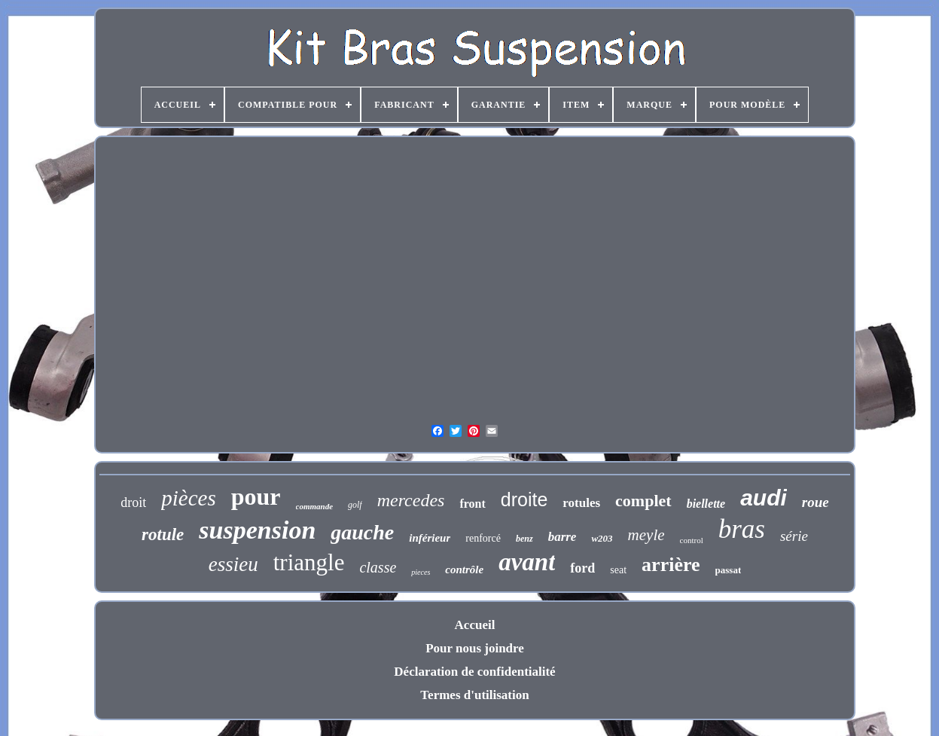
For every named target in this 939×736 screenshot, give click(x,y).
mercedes (411, 500)
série (794, 536)
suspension (257, 530)
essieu (233, 564)
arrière (671, 565)
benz (524, 538)
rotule (163, 534)
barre (562, 537)
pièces (188, 498)
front (472, 503)
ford (582, 568)
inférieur (429, 538)
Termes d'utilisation (474, 695)
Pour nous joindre (474, 648)
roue (815, 502)
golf (355, 504)
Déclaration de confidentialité (474, 671)
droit (133, 502)
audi (763, 497)
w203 (601, 538)
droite (524, 499)
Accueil (475, 625)
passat (728, 570)
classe (377, 567)
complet (643, 500)
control (691, 540)
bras (741, 529)
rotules (581, 503)
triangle (309, 562)
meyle (646, 535)
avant (526, 562)
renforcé (483, 538)
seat (618, 570)
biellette (706, 503)
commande (315, 506)
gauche (362, 532)
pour (256, 496)
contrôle (464, 569)
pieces (420, 572)
